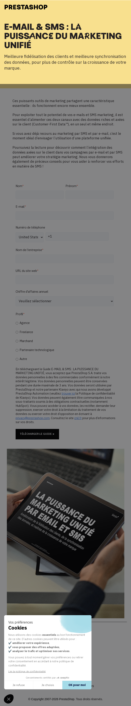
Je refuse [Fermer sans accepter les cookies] (18, 685)
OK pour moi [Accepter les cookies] (77, 685)
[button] (9, 699)
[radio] (65, 323)
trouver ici (68, 393)
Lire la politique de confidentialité (27, 671)
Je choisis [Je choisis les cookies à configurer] (47, 685)
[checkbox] (65, 341)
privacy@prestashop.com (33, 418)
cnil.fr (78, 418)
